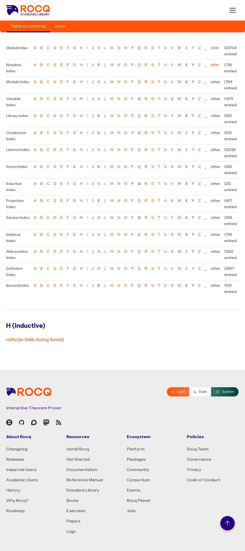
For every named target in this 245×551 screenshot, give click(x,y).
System (224, 392)
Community (138, 470)
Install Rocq (77, 449)
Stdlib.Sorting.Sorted (43, 340)
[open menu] (233, 10)
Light (178, 392)
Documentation (81, 470)
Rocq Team (197, 449)
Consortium (138, 480)
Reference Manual (84, 480)
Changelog (17, 449)
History (13, 490)
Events (133, 490)
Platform (135, 449)
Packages (136, 459)
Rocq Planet (139, 501)
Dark (200, 392)
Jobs (131, 511)
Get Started (78, 459)
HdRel (11, 340)
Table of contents (28, 26)
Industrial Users (21, 470)
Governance (199, 459)
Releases (15, 459)
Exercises (75, 511)
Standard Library (82, 490)
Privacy (194, 470)
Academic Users (22, 480)
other (215, 48)
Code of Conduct (203, 480)
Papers (73, 521)
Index (60, 26)
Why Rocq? (17, 501)
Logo (71, 531)
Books (72, 501)
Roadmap (15, 511)
